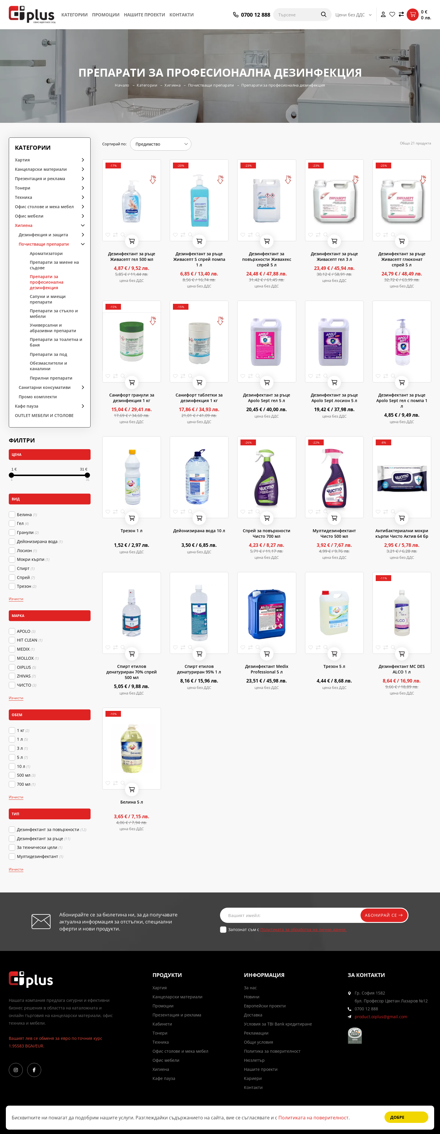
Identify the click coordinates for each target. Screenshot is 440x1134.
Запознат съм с (287, 929)
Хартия (22, 160)
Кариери (253, 1078)
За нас (250, 987)
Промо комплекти (38, 396)
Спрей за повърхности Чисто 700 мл (266, 533)
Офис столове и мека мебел (44, 206)
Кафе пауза (26, 406)
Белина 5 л (131, 802)
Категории (74, 15)
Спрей (26, 577)
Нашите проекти (144, 15)
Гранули (28, 532)
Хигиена (172, 85)
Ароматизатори (46, 253)
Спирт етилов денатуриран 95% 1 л (199, 669)
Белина (27, 514)
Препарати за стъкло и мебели (54, 313)
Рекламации (256, 1033)
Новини (251, 996)
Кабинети (162, 1024)
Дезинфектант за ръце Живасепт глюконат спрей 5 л (401, 259)
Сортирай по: (114, 144)
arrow (80, 159)
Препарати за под (48, 354)
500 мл (26, 775)
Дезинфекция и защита (43, 234)
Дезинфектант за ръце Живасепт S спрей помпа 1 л (199, 259)
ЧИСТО (26, 685)
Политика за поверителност (272, 1051)
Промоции (105, 15)
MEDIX (25, 649)
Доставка (253, 1015)
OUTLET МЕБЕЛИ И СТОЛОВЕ (44, 415)
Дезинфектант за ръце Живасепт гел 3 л (334, 256)
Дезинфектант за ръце (43, 838)
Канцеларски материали (41, 169)
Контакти (181, 15)
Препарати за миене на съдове (54, 264)
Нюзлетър (254, 1060)
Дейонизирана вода (40, 541)
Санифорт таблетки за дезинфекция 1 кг (199, 397)
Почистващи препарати (211, 85)
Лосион (27, 550)
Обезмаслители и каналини (48, 365)
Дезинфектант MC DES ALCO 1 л (402, 669)
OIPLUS (26, 667)
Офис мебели (29, 216)
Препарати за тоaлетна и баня (56, 342)
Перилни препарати (51, 378)
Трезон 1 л (132, 530)
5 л (22, 757)
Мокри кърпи (33, 559)
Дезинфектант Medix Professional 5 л (266, 669)
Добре (397, 1117)
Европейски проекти (265, 1006)
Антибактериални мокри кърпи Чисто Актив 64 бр (401, 533)
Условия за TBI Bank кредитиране (278, 1024)
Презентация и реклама (40, 178)
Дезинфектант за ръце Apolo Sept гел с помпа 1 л (401, 400)
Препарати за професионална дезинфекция (284, 85)
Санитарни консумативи (45, 387)
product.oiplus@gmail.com (381, 1016)
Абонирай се (383, 915)
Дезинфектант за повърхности (51, 829)
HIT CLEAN (29, 640)
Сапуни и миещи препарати (48, 299)
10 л (23, 766)
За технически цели (39, 847)
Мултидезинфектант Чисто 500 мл (334, 533)
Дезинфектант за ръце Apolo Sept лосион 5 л (334, 397)
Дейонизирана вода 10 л (199, 530)
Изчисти (16, 598)
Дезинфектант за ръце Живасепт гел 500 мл (131, 256)
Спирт (25, 568)
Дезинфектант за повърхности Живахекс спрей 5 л (266, 259)
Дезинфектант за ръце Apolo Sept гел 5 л (266, 397)
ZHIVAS (26, 676)
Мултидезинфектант (40, 856)
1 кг (23, 730)
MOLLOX (28, 658)
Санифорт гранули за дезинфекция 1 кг (131, 397)
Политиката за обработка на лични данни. (303, 929)
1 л (22, 739)
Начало (121, 85)
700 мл (26, 784)
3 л (22, 748)
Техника (23, 197)
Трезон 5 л (334, 666)
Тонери (22, 188)
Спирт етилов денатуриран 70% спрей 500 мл (131, 671)
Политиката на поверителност (313, 1117)
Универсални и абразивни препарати (53, 327)
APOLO (26, 631)
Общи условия (258, 1042)
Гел (23, 523)
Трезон (26, 586)
